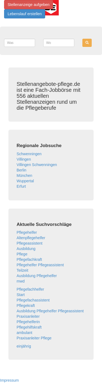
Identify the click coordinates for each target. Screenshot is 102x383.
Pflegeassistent (29, 243)
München (24, 175)
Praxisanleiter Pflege (34, 338)
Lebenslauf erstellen (25, 14)
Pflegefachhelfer (30, 289)
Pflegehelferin (28, 322)
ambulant (24, 332)
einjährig (24, 346)
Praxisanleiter (28, 316)
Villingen (24, 159)
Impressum (9, 380)
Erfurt (21, 186)
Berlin (21, 170)
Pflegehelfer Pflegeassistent (40, 265)
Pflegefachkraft (29, 259)
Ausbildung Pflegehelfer (37, 276)
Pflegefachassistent (33, 300)
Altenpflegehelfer (31, 238)
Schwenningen (29, 154)
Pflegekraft (26, 305)
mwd (21, 281)
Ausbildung (26, 248)
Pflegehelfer (27, 232)
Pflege (22, 254)
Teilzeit (22, 270)
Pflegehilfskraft (29, 327)
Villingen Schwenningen (37, 165)
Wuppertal (25, 181)
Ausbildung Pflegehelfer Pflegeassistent (50, 311)
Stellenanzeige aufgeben (29, 4)
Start (21, 295)
